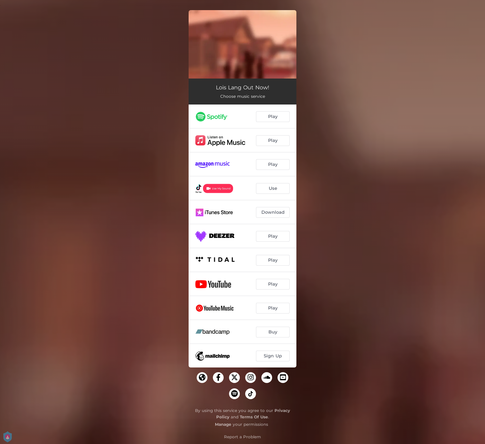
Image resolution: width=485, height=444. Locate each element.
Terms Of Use (254, 416)
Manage (223, 424)
